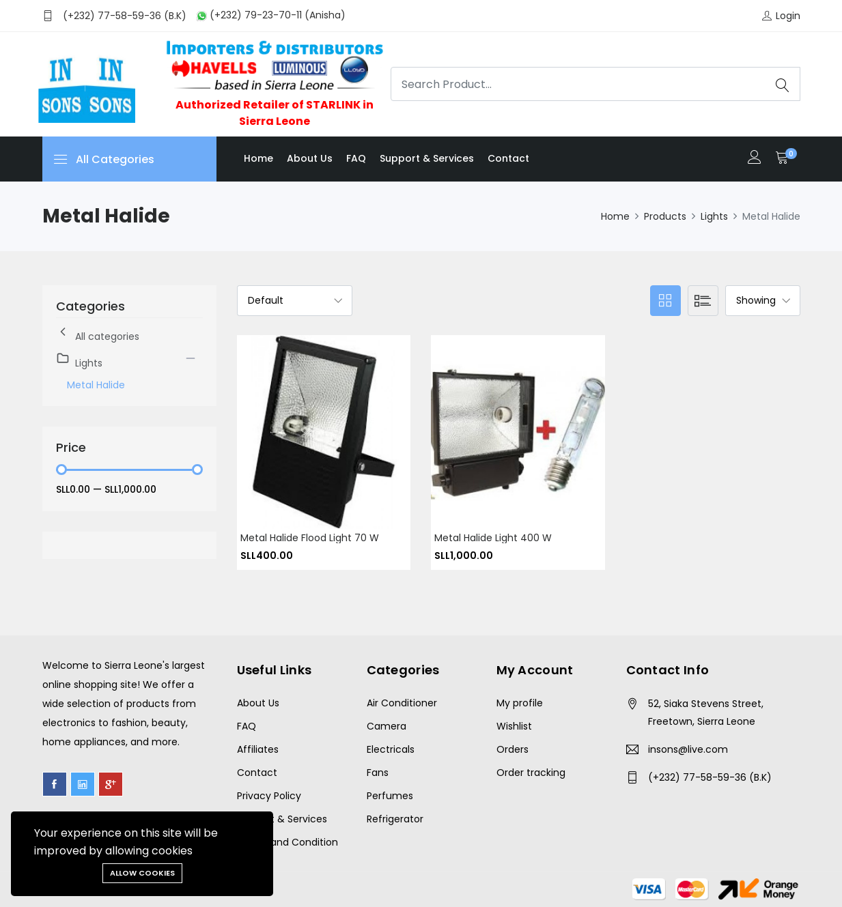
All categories (97, 334)
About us (310, 158)
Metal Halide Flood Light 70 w (309, 538)
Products (665, 216)
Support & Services (427, 158)
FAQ (356, 158)
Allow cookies (142, 872)
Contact (508, 158)
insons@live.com (688, 749)
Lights (714, 216)
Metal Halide (96, 385)
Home (258, 158)
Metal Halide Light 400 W (493, 538)
